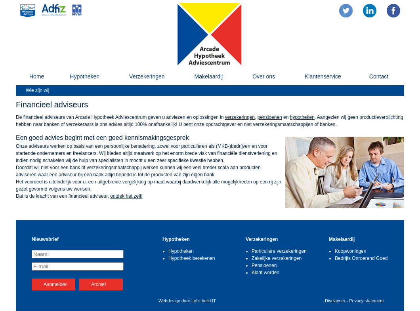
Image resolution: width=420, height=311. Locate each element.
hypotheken (302, 117)
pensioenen (270, 117)
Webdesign (169, 300)
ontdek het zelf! (126, 196)
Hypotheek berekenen (191, 258)
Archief (98, 284)
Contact (378, 76)
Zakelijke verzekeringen (277, 258)
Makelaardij (209, 76)
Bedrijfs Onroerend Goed (361, 258)
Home (36, 76)
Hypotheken (84, 76)
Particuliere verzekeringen (279, 251)
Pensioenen (264, 265)
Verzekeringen (147, 76)
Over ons (263, 76)
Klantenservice (323, 76)
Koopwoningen (350, 251)
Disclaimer (335, 300)
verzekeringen (240, 117)
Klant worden (265, 272)
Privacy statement (366, 300)
